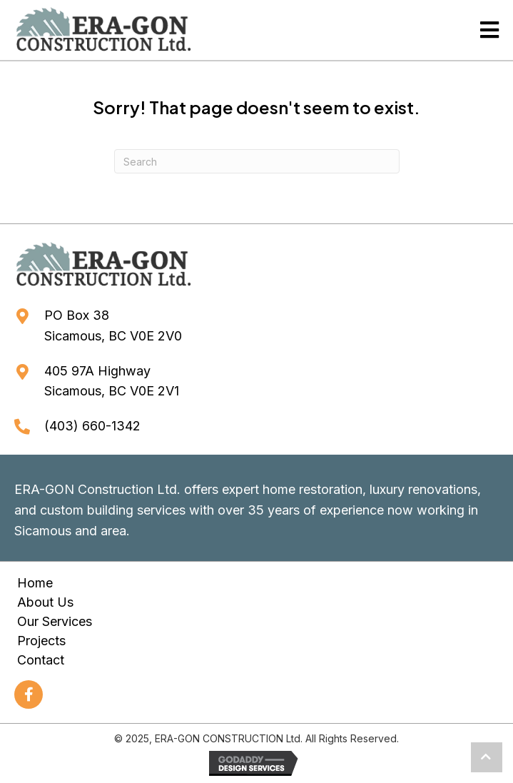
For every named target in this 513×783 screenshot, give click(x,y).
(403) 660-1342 (92, 425)
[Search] (257, 161)
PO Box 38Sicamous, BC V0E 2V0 (113, 325)
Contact (40, 659)
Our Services (54, 621)
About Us (45, 602)
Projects (41, 640)
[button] (28, 694)
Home (35, 582)
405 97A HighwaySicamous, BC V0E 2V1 (111, 381)
